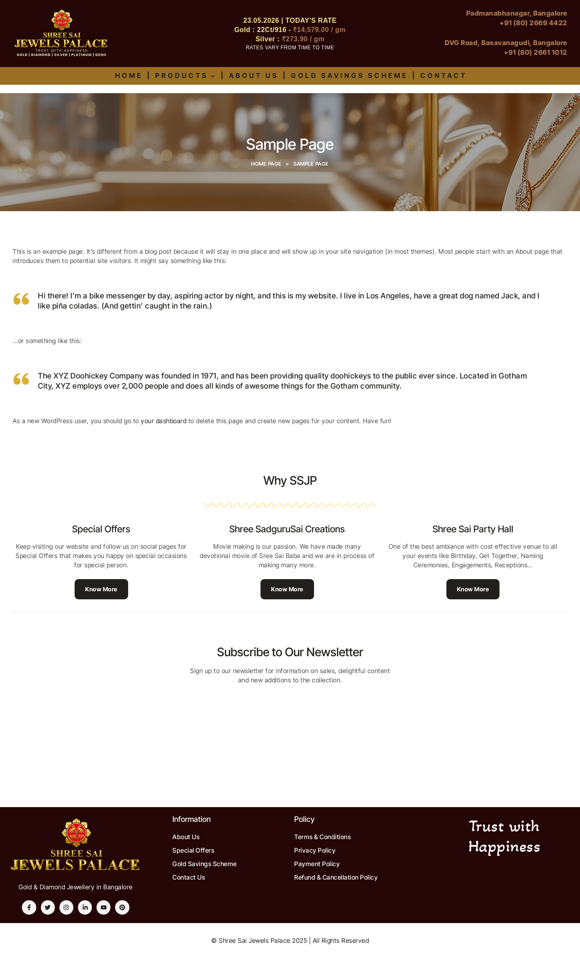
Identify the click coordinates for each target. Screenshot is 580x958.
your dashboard (163, 421)
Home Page (266, 164)
